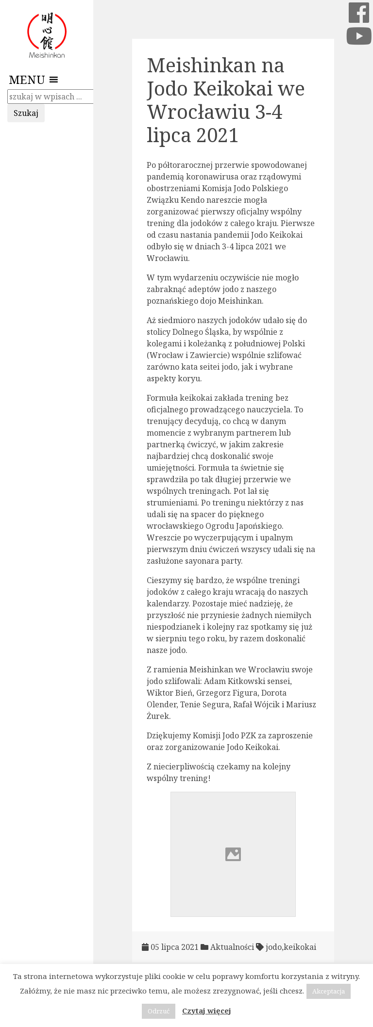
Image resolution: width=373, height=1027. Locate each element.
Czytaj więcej (206, 1010)
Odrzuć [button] (159, 1011)
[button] (27, 79)
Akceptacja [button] (328, 991)
